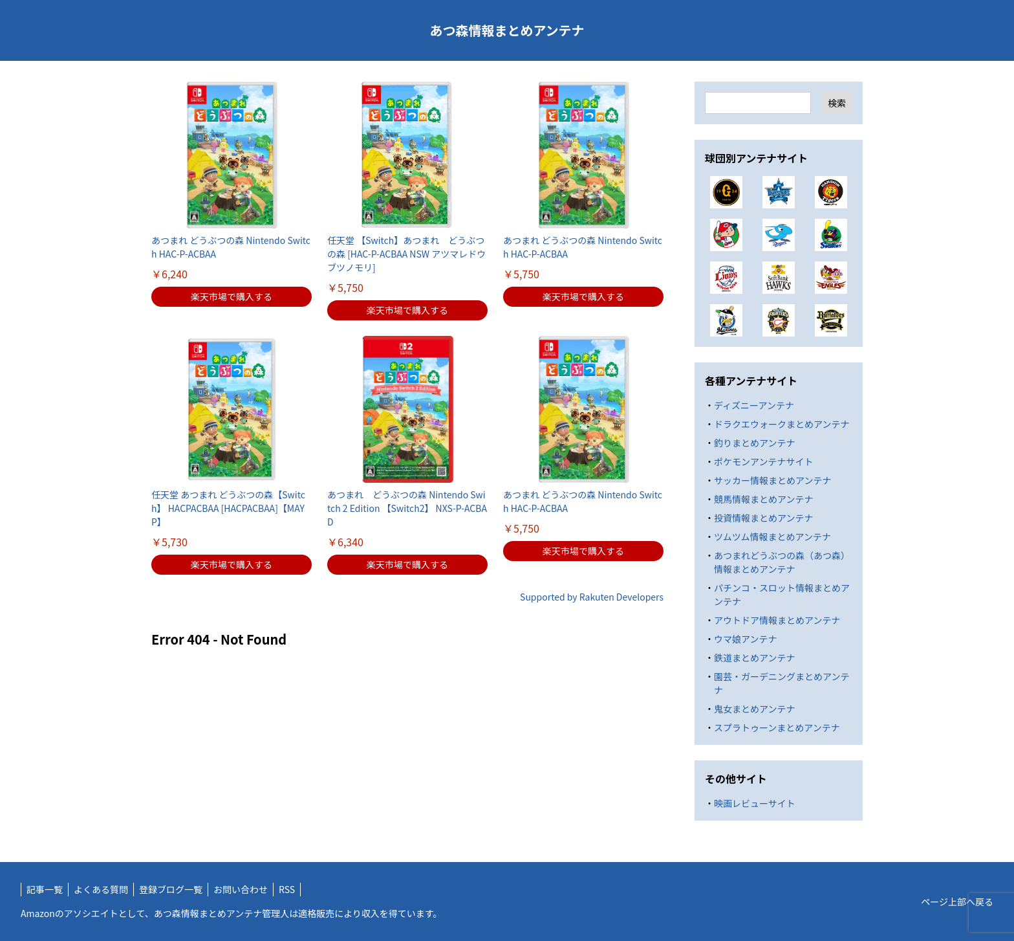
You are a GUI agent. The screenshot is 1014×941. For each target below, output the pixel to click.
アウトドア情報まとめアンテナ (777, 620)
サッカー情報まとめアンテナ (772, 480)
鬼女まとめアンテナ (754, 708)
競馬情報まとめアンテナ (763, 499)
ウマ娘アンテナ (745, 638)
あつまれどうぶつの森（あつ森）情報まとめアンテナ (782, 562)
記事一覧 (45, 889)
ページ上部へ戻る (957, 901)
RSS (287, 889)
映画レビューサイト (754, 803)
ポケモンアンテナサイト (763, 461)
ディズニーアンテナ (754, 405)
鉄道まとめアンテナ (754, 657)
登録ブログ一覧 (170, 889)
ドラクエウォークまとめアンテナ (781, 423)
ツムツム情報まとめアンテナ (772, 536)
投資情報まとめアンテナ (763, 517)
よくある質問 (101, 889)
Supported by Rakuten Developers (591, 596)
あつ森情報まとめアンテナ (506, 30)
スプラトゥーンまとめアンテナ (777, 727)
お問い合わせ (240, 889)
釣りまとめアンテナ (754, 442)
